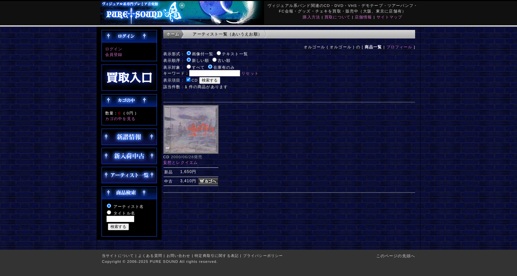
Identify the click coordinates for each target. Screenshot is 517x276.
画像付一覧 (203, 54)
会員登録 (114, 54)
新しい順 (200, 60)
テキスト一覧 (235, 54)
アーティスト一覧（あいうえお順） (227, 34)
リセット (250, 73)
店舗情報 (363, 17)
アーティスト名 (128, 206)
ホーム (173, 34)
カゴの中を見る (120, 118)
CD (195, 80)
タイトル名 (124, 213)
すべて (198, 67)
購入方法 (311, 17)
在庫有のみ (224, 67)
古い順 (224, 60)
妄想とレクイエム (180, 162)
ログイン (114, 49)
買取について (337, 17)
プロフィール (399, 47)
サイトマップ (390, 17)
